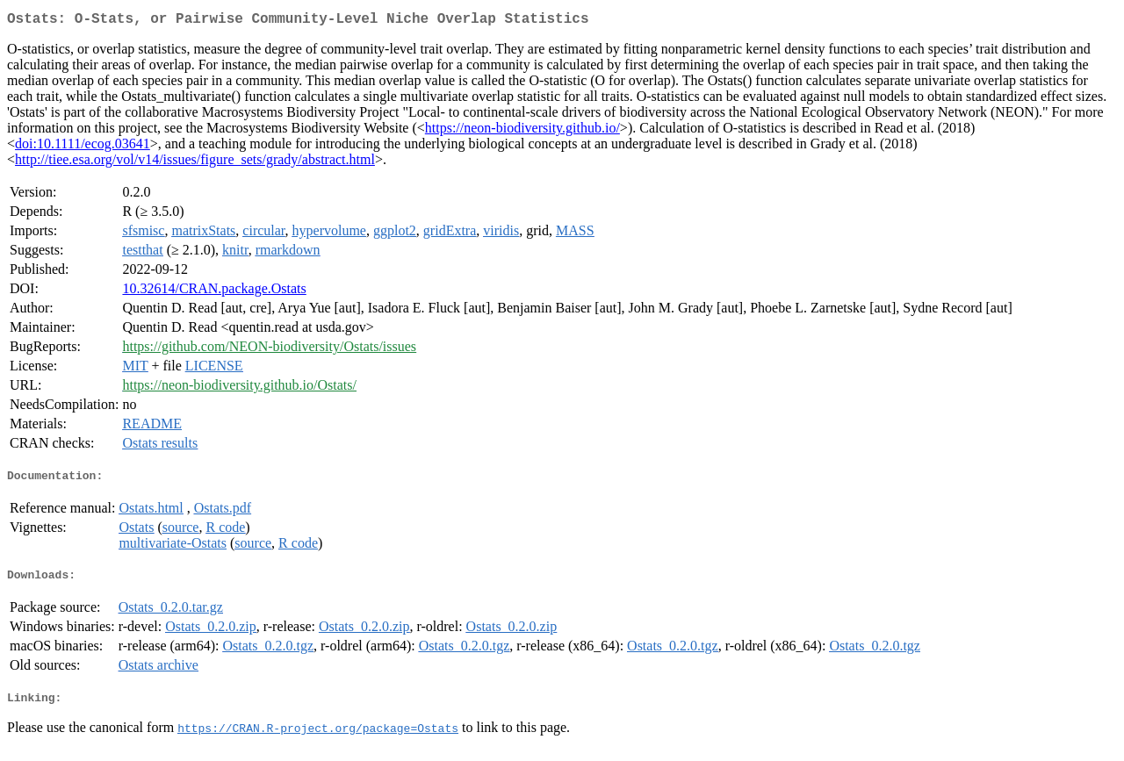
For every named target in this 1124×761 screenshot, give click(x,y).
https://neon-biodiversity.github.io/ (522, 131)
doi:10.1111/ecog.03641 (82, 147)
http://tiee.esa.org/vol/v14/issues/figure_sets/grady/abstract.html (195, 162)
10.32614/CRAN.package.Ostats (214, 291)
